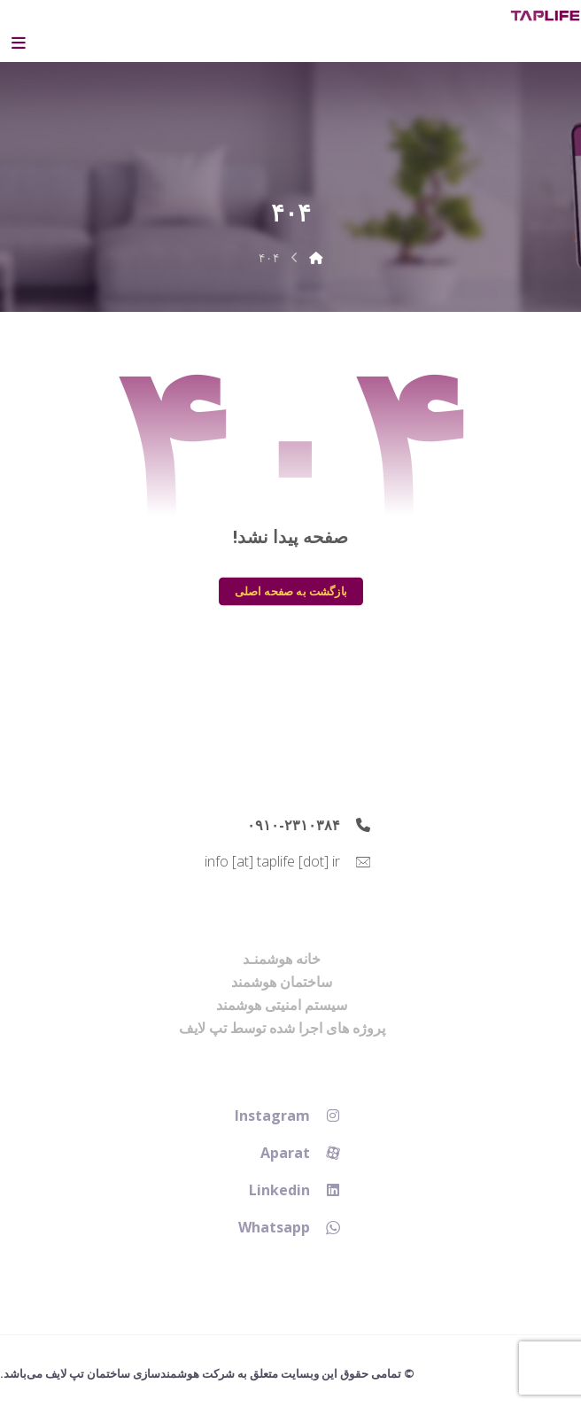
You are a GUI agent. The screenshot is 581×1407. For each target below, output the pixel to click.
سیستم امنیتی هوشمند (281, 1004)
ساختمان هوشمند (281, 981)
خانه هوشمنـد (282, 958)
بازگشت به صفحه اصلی (291, 590)
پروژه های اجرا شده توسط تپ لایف (282, 1028)
